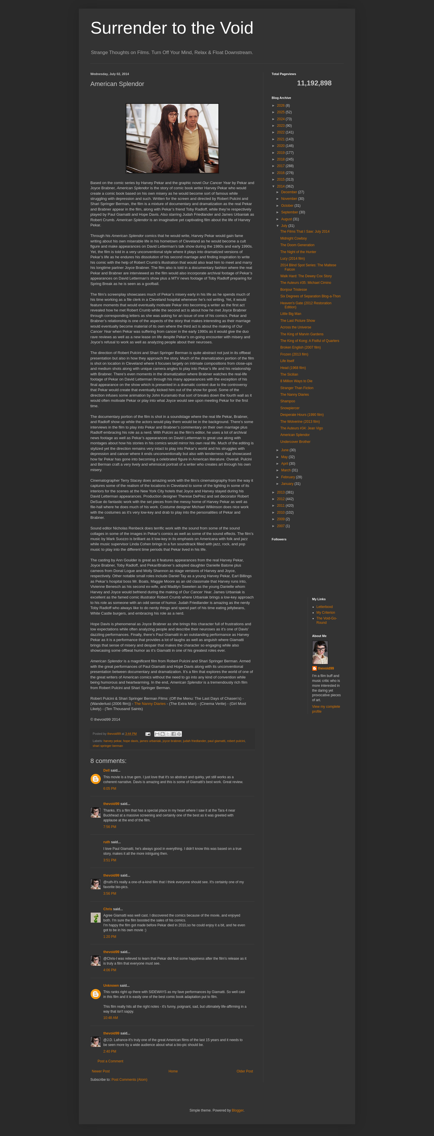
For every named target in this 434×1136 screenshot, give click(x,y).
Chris (107, 909)
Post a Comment (110, 1061)
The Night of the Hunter (298, 252)
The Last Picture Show (297, 321)
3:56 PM (109, 894)
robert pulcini (236, 741)
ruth (106, 842)
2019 (281, 153)
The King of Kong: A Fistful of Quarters (309, 341)
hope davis (130, 741)
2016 (281, 173)
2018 (281, 159)
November (289, 199)
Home (173, 1071)
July (284, 226)
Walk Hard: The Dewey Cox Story (306, 276)
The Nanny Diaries (149, 703)
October (287, 206)
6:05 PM (109, 789)
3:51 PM (109, 860)
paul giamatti (216, 741)
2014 (281, 186)
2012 (281, 499)
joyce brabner (172, 741)
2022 (281, 132)
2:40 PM (109, 1051)
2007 (281, 526)
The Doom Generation (297, 245)
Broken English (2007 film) (300, 347)
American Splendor (295, 435)
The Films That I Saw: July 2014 (305, 232)
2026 (281, 106)
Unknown (111, 986)
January (287, 484)
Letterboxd (325, 607)
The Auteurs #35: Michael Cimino (305, 283)
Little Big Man (290, 314)
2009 (281, 519)
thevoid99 (111, 804)
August (287, 219)
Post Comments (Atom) (129, 1080)
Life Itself (287, 361)
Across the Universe (295, 327)
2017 (281, 166)
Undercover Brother (295, 442)
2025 (281, 112)
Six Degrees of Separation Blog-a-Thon (310, 296)
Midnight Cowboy (293, 238)
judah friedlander (194, 741)
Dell (106, 770)
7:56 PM (109, 827)
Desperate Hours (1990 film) (302, 415)
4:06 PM (109, 970)
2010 (281, 512)
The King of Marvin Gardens (301, 334)
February (288, 477)
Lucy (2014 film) (292, 259)
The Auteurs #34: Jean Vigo (301, 428)
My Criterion (326, 613)
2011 (281, 506)
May (285, 457)
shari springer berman (108, 745)
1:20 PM (109, 937)
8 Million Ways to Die (296, 381)
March (286, 470)
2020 (281, 146)
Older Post (245, 1071)
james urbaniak (150, 741)
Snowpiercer (290, 408)
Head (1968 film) (293, 368)
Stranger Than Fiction (296, 388)
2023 (281, 126)
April (285, 464)
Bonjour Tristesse (293, 290)
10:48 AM (110, 1018)
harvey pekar (112, 741)
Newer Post (101, 1071)
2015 (281, 179)
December (289, 192)
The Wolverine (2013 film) (300, 422)
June (285, 450)
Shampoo (287, 401)
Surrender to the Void (172, 27)
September (290, 212)
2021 (281, 139)
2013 (281, 492)
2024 (281, 119)
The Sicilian (289, 374)
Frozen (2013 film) (294, 354)
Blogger (237, 1110)
